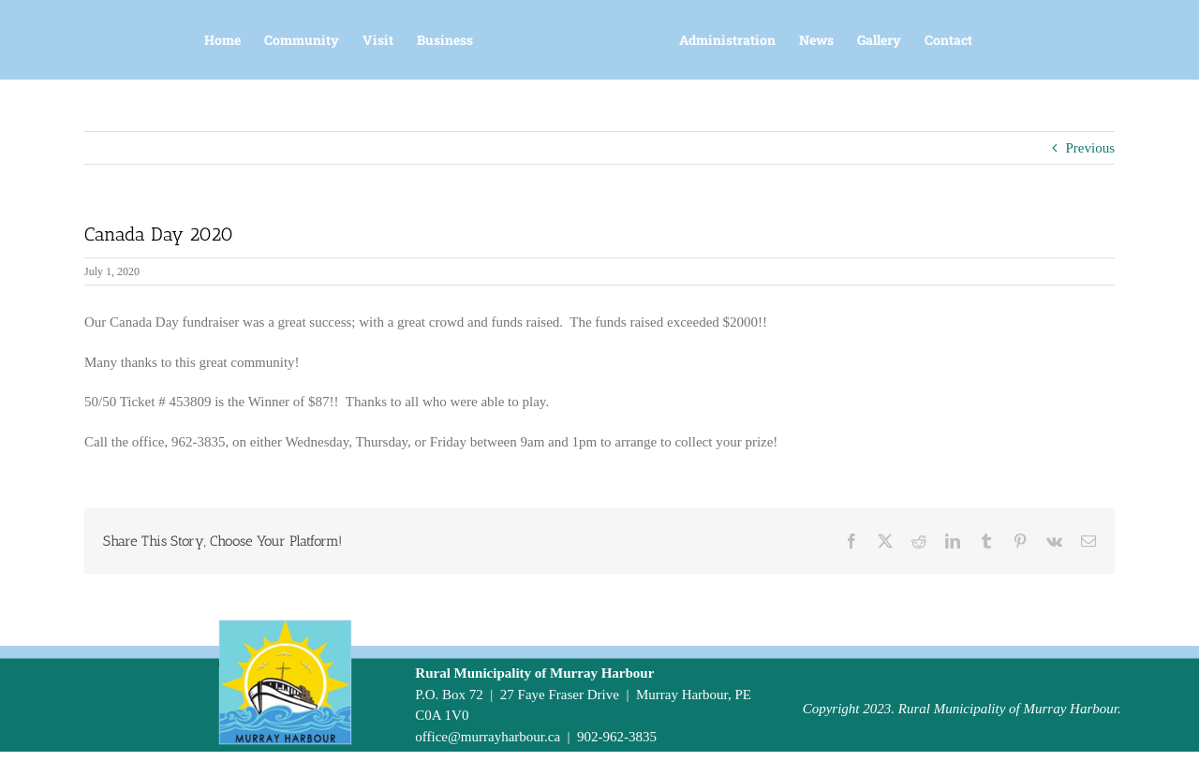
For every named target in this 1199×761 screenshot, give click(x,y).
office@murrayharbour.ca (487, 736)
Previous (1091, 147)
